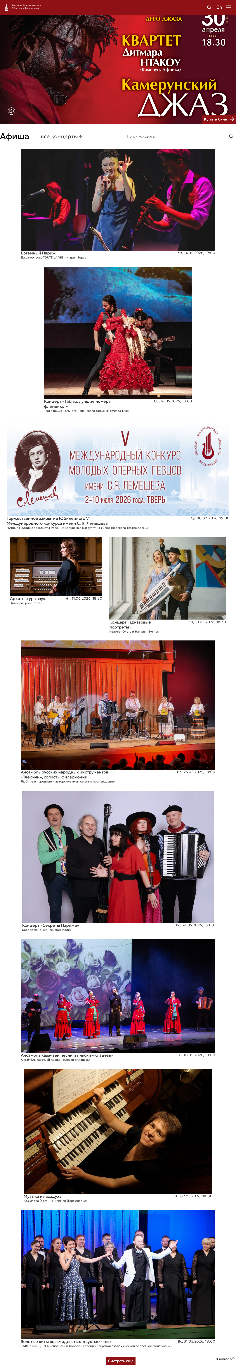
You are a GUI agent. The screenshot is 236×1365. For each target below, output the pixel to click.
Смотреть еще (121, 1361)
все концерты (61, 136)
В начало (226, 1359)
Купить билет (219, 119)
